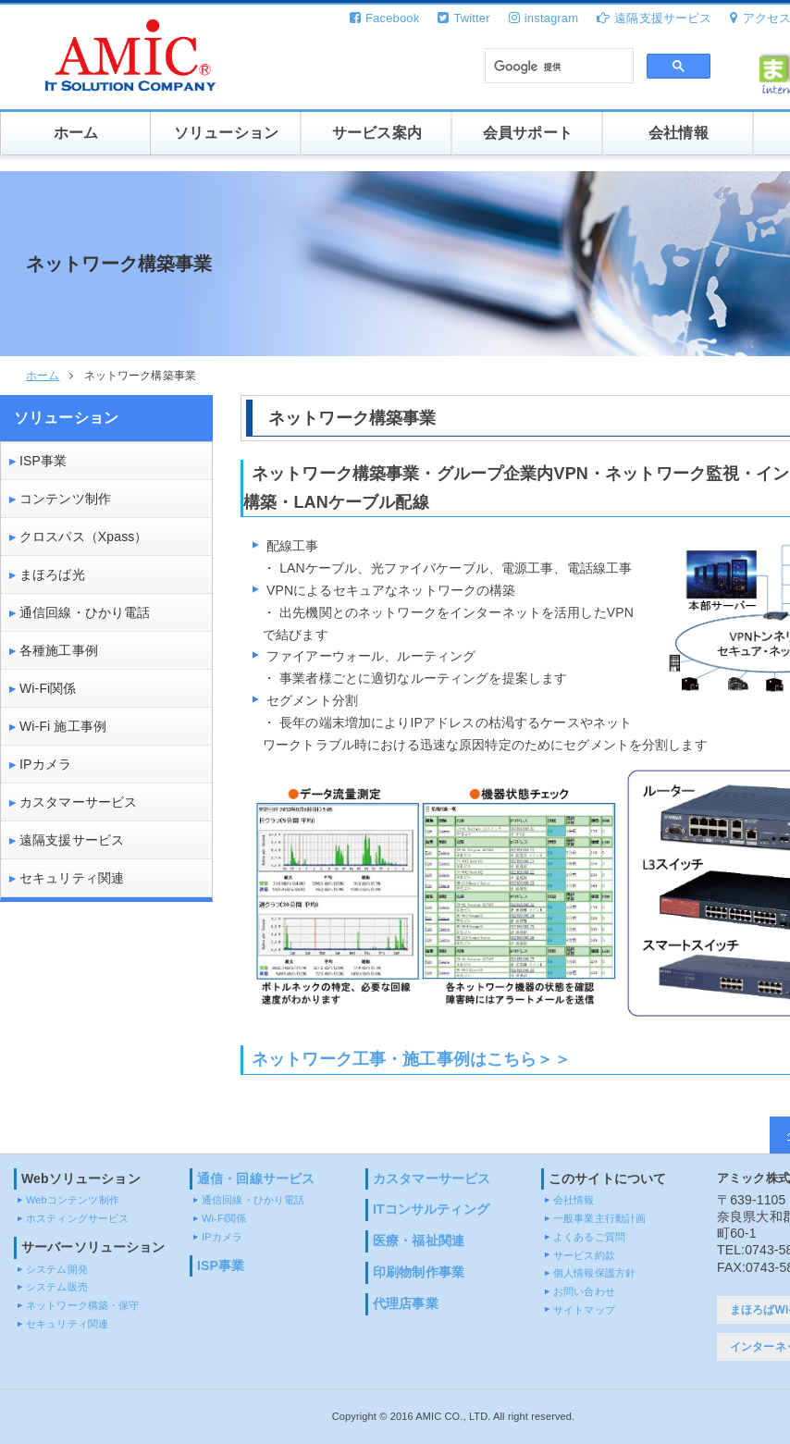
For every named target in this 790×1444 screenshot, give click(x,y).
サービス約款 (584, 1255)
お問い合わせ (584, 1291)
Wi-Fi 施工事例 (62, 726)
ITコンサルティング (431, 1209)
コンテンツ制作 (65, 498)
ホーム (76, 133)
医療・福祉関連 (418, 1240)
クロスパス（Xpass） (83, 536)
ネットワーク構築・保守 (83, 1305)
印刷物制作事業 (418, 1272)
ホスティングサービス (77, 1218)
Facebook (384, 18)
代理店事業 (405, 1303)
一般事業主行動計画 (599, 1218)
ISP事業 (43, 460)
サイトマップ (584, 1309)
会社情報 (678, 133)
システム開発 (57, 1269)
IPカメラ (45, 764)
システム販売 (57, 1286)
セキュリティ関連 (71, 877)
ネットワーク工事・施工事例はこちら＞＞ (411, 1059)
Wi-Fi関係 (48, 688)
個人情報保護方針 (594, 1272)
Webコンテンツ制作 (72, 1199)
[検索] (557, 66)
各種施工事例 (58, 650)
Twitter (463, 18)
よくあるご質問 (589, 1236)
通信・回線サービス (256, 1178)
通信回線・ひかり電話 (84, 612)
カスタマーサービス (78, 802)
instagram (543, 18)
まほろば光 (52, 574)
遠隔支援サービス (654, 18)
